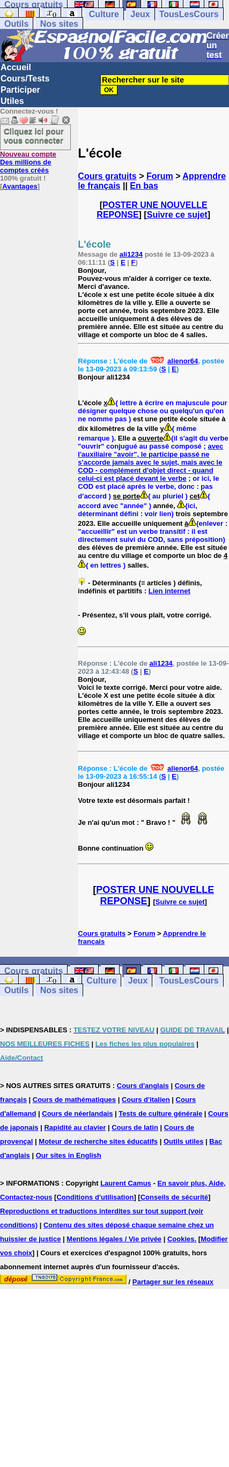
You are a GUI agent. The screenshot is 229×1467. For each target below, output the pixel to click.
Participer (20, 89)
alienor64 (182, 361)
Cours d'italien (146, 1100)
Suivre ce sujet (177, 214)
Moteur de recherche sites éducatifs (98, 1141)
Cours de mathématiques (74, 1100)
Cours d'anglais (143, 1086)
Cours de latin (135, 1127)
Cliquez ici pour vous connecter (34, 135)
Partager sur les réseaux (172, 1282)
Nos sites (59, 23)
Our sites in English (68, 1155)
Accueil (16, 67)
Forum (159, 176)
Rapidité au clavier (75, 1127)
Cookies (181, 1239)
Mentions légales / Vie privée (114, 1239)
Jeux (140, 14)
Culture (104, 14)
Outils (16, 23)
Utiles (12, 101)
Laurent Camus (125, 1183)
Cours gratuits (107, 176)
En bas (144, 185)
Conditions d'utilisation (95, 1197)
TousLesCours (189, 14)
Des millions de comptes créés (28, 162)
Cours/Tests (25, 78)
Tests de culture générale (160, 1113)
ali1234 (131, 254)
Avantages (19, 186)
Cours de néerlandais (77, 1113)
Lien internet (169, 591)
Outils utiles (183, 1141)
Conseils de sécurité (174, 1197)
